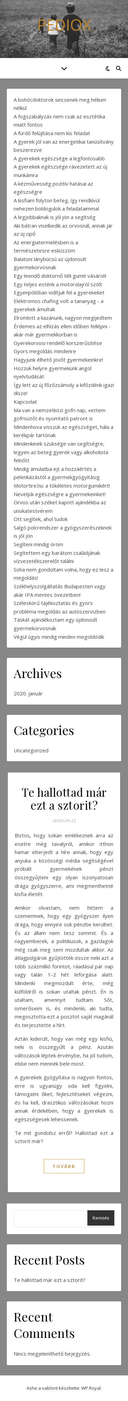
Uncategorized (31, 750)
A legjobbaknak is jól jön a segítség (55, 217)
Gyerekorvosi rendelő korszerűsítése (58, 343)
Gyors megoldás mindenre (45, 351)
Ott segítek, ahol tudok (41, 519)
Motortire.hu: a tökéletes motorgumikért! (62, 485)
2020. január (28, 693)
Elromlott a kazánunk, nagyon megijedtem (63, 317)
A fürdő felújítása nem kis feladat (52, 133)
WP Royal (91, 1388)
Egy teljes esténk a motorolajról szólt (58, 284)
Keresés (101, 1218)
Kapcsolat (25, 401)
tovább (64, 1166)
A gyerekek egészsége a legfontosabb (59, 158)
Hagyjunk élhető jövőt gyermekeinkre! (58, 359)
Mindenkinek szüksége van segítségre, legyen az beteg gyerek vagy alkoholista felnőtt (61, 452)
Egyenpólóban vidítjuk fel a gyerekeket (59, 292)
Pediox (64, 24)
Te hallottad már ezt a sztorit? (64, 798)
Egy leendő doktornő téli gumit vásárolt (60, 275)
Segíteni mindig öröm (38, 544)
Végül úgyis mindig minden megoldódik (59, 636)
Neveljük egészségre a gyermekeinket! (59, 494)
